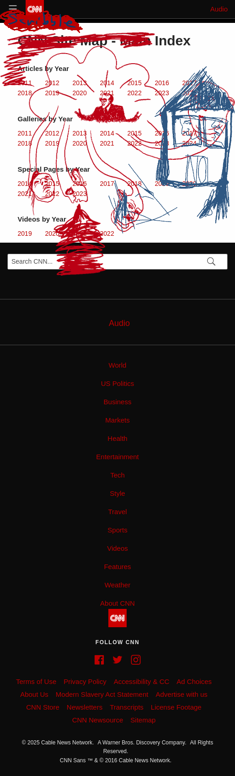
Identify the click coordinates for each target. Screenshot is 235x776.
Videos (117, 548)
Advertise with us (181, 694)
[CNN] (117, 618)
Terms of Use (36, 681)
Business (118, 402)
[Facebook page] (99, 659)
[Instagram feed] (135, 659)
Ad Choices (194, 681)
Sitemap (142, 720)
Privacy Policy (85, 681)
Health (117, 438)
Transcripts (127, 707)
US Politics (117, 383)
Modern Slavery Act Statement (102, 694)
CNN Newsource (97, 720)
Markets (117, 420)
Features (117, 566)
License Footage (176, 707)
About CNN (117, 603)
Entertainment (117, 457)
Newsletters (84, 707)
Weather (117, 585)
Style (117, 493)
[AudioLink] (117, 322)
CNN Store (42, 707)
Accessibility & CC (142, 681)
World (118, 365)
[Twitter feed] (117, 659)
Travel (117, 512)
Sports (117, 530)
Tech (117, 475)
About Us (34, 694)
